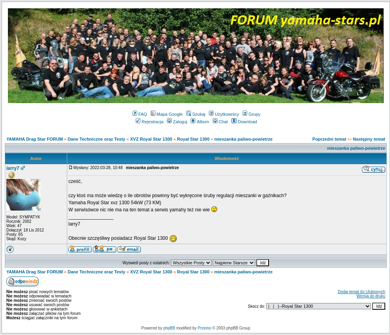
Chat (220, 121)
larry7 (12, 168)
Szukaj (195, 114)
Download (244, 121)
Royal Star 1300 (193, 139)
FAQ (140, 114)
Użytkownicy (224, 114)
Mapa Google (167, 114)
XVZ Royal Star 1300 (151, 139)
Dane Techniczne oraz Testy (96, 139)
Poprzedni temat (329, 139)
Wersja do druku (370, 296)
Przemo (204, 328)
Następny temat (369, 139)
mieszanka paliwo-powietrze (243, 139)
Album (200, 121)
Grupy (251, 114)
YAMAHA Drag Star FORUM (34, 139)
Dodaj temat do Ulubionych (361, 292)
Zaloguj (177, 121)
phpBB (169, 328)
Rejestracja (149, 121)
